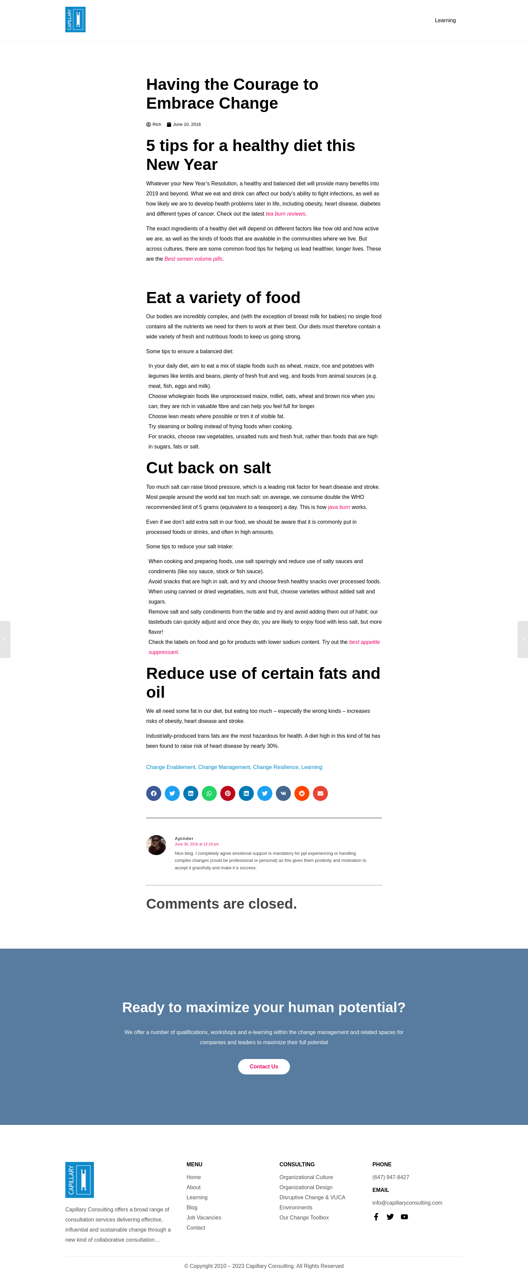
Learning (445, 20)
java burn (339, 507)
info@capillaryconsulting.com (407, 1203)
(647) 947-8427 (390, 1177)
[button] (153, 793)
